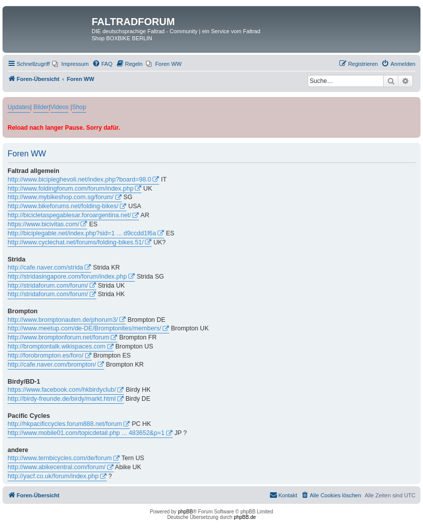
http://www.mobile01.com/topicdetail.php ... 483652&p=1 (86, 432)
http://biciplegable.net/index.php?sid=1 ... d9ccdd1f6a (82, 233)
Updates (19, 107)
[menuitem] (70, 64)
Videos (59, 107)
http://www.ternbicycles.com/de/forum (60, 458)
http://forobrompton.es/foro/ (46, 355)
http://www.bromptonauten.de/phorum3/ (63, 319)
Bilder (41, 107)
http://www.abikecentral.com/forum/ (57, 467)
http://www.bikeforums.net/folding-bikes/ (63, 206)
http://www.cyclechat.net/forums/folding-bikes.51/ (76, 242)
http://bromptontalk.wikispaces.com (57, 346)
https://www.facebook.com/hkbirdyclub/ (62, 389)
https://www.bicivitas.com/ (43, 224)
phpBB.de (245, 517)
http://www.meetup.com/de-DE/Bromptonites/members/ (84, 328)
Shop (79, 107)
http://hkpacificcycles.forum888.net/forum (65, 423)
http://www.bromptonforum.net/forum (58, 337)
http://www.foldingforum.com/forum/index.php (70, 188)
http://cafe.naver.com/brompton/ (52, 364)
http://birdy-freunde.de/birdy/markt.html (62, 398)
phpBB (185, 511)
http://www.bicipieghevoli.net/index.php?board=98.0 (79, 179)
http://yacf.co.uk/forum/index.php (53, 476)
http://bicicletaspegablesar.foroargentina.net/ (69, 215)
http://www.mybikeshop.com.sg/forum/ (61, 197)
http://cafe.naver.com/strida (45, 267)
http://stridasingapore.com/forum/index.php (67, 276)
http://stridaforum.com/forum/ (48, 285)
